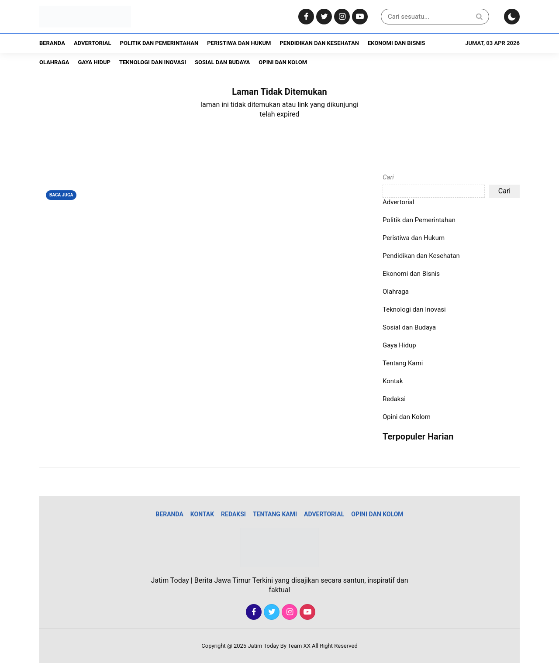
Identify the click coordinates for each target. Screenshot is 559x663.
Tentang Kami (403, 363)
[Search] (479, 16)
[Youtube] (359, 17)
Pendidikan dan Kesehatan (319, 43)
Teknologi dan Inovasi (152, 62)
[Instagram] (341, 17)
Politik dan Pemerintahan (159, 43)
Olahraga (54, 62)
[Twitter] (323, 17)
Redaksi (394, 399)
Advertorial (92, 43)
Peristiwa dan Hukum (239, 43)
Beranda (52, 43)
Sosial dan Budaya (222, 62)
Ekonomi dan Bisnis (396, 43)
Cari (388, 177)
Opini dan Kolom (283, 62)
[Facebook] (305, 17)
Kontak (393, 381)
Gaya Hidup (94, 62)
